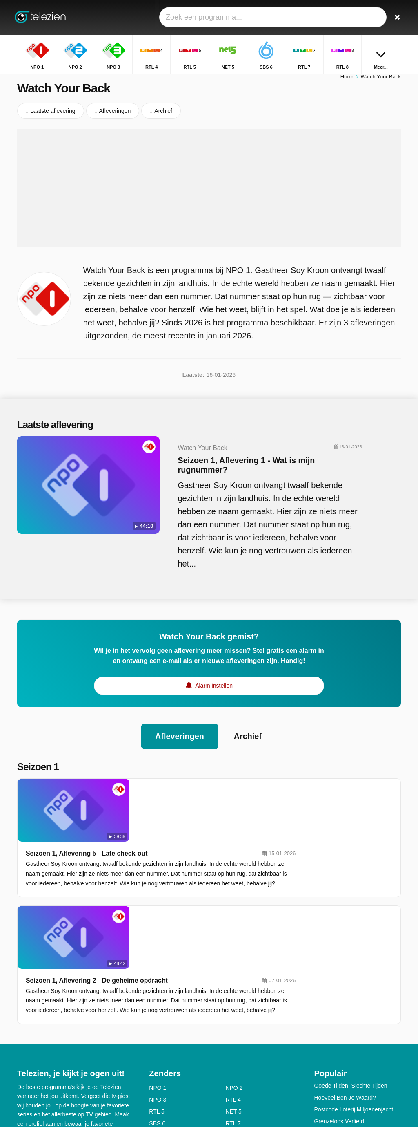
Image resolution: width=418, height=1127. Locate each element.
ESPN (157, 1037)
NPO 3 (157, 978)
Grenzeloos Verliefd (339, 999)
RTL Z (233, 1025)
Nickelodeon (164, 1049)
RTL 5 (156, 989)
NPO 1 (157, 966)
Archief (248, 740)
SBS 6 (157, 1001)
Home (347, 81)
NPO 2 (233, 966)
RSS (23, 1056)
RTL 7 (232, 1001)
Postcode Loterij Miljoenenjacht (353, 987)
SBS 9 (157, 1025)
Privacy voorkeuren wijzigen (55, 1070)
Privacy (109, 1045)
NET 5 (233, 989)
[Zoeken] (396, 17)
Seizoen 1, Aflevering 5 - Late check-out (183, 794)
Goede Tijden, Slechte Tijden (350, 964)
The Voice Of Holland (341, 1011)
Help (51, 1045)
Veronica (236, 1013)
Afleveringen (179, 740)
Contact (27, 1045)
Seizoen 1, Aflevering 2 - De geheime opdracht (193, 858)
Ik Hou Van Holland (338, 1023)
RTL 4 (232, 978)
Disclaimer (78, 1045)
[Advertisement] (209, 192)
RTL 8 (156, 1013)
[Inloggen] (377, 17)
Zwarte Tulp (329, 1035)
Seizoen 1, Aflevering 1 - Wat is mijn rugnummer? (232, 469)
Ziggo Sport (240, 1037)
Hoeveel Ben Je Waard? (345, 975)
